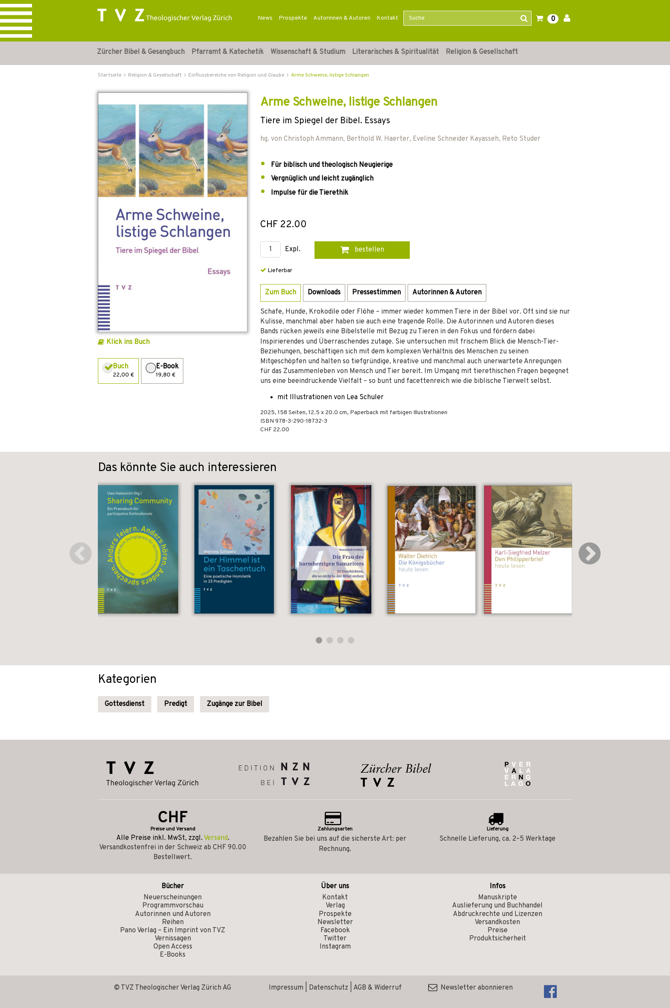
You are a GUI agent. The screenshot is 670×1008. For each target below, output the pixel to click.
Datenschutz (328, 988)
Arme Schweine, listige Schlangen (330, 75)
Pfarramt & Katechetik (227, 52)
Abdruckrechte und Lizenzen (497, 914)
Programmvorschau (172, 905)
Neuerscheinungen (173, 897)
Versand (216, 838)
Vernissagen (173, 938)
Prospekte (293, 18)
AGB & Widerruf (377, 988)
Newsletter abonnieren (470, 988)
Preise (498, 930)
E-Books (172, 955)
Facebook (335, 930)
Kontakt (387, 18)
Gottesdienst (124, 704)
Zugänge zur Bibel (234, 704)
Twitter (335, 938)
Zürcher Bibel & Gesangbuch (141, 52)
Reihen (173, 922)
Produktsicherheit (497, 938)
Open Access (172, 947)
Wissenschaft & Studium (307, 52)
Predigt (175, 704)
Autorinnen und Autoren (173, 914)
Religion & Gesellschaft (482, 52)
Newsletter (335, 922)
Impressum (286, 988)
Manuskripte (497, 897)
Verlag (335, 905)
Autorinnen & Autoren (341, 18)
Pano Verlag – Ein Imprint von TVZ (172, 930)
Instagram (335, 947)
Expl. (292, 250)
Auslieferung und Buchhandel (497, 905)
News (265, 18)
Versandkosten (497, 922)
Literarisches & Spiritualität (395, 52)
